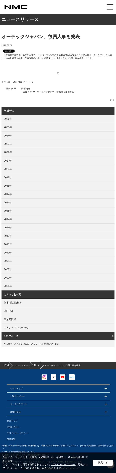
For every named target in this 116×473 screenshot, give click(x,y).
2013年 (8, 227)
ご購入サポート (17, 396)
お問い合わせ (13, 427)
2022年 (8, 152)
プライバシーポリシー (63, 464)
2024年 (8, 135)
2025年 (8, 127)
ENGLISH (11, 439)
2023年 (8, 144)
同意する (103, 462)
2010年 (8, 252)
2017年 (8, 194)
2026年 (8, 118)
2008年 (8, 269)
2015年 (8, 210)
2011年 (8, 244)
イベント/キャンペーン (16, 327)
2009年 (8, 261)
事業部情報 (10, 319)
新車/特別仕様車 (13, 302)
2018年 (8, 185)
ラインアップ (16, 388)
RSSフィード (11, 336)
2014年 (8, 219)
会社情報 (9, 311)
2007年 (8, 277)
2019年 (8, 177)
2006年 (8, 286)
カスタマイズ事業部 (16, 7)
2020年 (8, 169)
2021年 (8, 160)
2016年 (8, 202)
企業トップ (12, 421)
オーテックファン (18, 404)
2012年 (8, 235)
